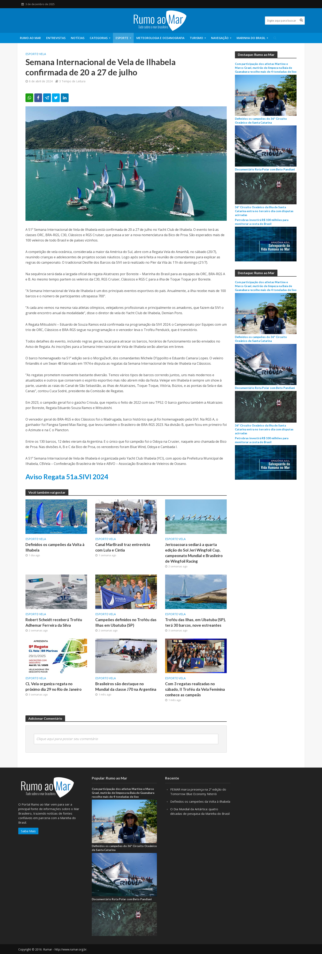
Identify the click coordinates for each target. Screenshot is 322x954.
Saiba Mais (28, 837)
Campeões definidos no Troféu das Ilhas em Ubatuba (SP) (125, 622)
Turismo (196, 38)
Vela (42, 54)
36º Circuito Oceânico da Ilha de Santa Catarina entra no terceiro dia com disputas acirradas (264, 211)
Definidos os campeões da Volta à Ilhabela (54, 547)
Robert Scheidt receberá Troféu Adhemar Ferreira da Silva (53, 622)
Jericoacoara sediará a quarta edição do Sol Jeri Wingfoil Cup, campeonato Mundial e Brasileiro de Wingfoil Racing (194, 552)
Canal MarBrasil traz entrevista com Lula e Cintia (122, 547)
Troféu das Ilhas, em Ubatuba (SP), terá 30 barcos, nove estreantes (195, 622)
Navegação (220, 38)
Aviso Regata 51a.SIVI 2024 (66, 476)
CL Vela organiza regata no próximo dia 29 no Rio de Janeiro (53, 686)
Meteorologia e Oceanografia (160, 38)
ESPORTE (122, 38)
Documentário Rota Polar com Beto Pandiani (265, 169)
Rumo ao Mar (30, 38)
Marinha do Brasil (251, 38)
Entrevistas (56, 38)
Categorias (99, 38)
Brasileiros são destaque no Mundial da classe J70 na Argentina (125, 686)
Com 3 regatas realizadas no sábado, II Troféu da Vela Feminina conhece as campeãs (195, 689)
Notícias (77, 38)
